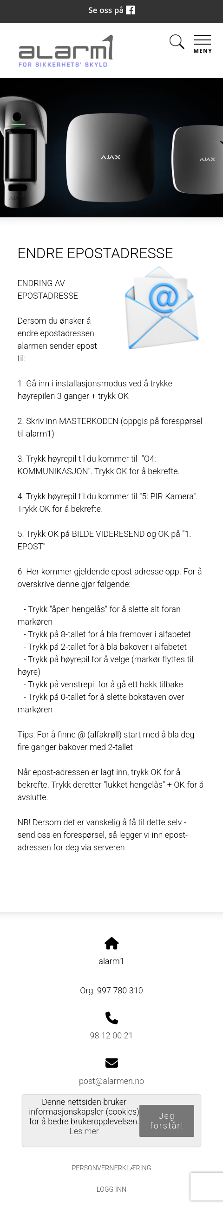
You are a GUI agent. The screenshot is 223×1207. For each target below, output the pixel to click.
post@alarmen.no (111, 1081)
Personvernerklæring (111, 1168)
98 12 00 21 (111, 1035)
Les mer (84, 1131)
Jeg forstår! (167, 1120)
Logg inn (111, 1190)
